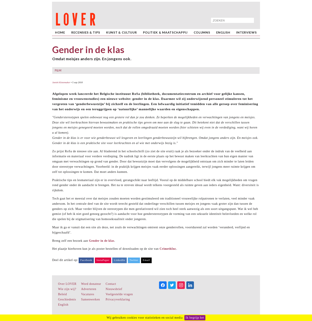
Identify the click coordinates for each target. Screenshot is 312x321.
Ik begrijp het (195, 317)
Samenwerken (90, 299)
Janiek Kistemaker (61, 82)
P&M (58, 70)
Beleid (62, 294)
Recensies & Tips (85, 32)
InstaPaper (102, 260)
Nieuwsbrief (114, 289)
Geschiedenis (67, 299)
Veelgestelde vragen (119, 294)
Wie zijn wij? (67, 289)
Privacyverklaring (118, 299)
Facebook (86, 260)
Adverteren (88, 289)
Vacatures (87, 294)
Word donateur (91, 283)
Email (146, 260)
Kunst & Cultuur (121, 32)
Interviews (246, 32)
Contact (111, 283)
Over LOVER (67, 283)
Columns (202, 32)
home (60, 32)
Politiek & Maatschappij (165, 32)
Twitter (133, 260)
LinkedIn (119, 260)
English (223, 32)
